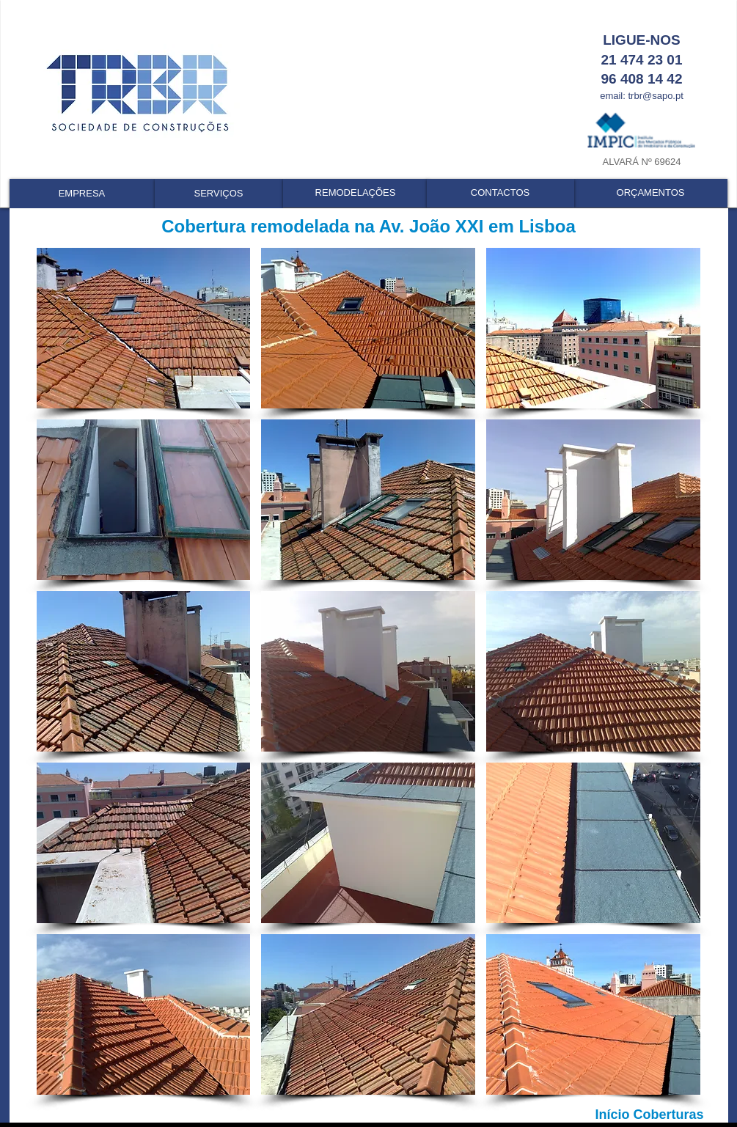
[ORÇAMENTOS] (650, 193)
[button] (144, 328)
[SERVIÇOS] (219, 193)
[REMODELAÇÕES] (355, 193)
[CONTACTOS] (500, 193)
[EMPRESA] (82, 193)
